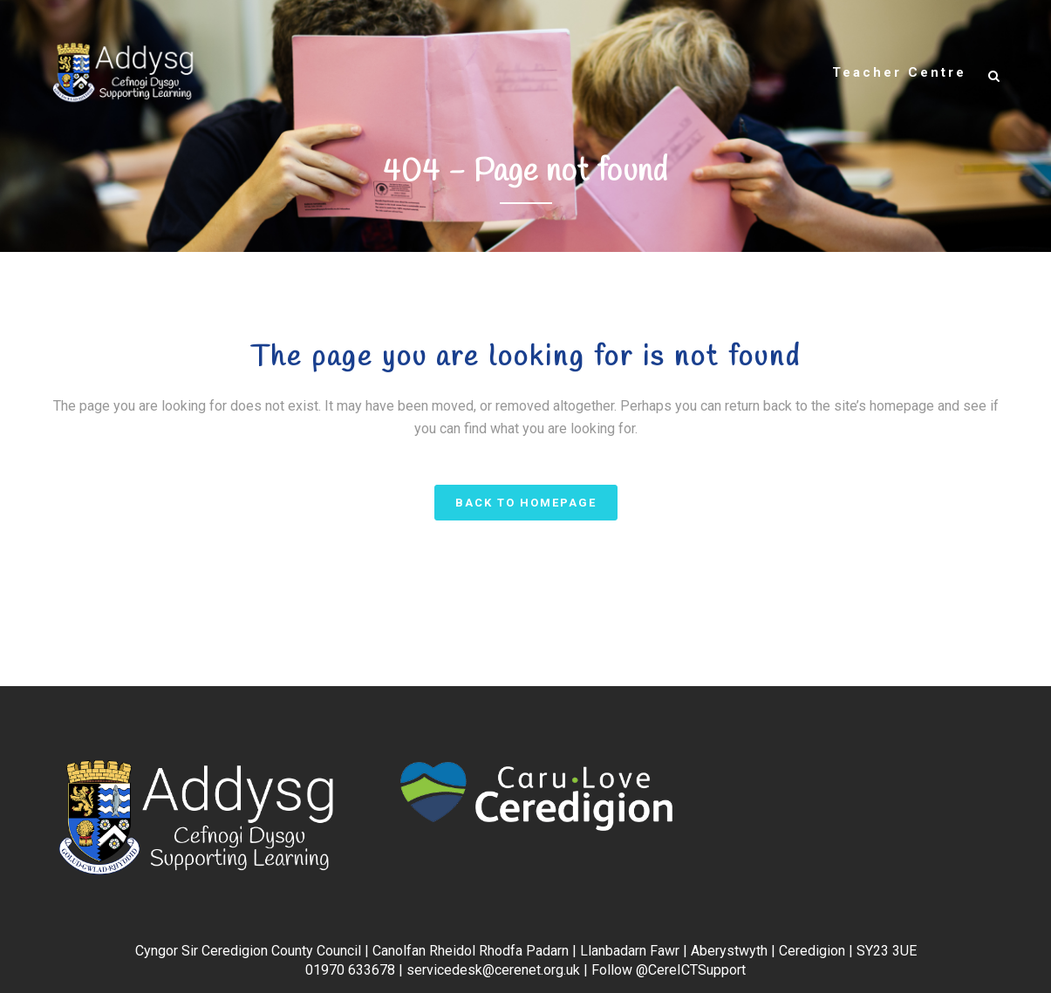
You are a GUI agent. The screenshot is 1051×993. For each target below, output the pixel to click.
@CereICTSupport (691, 970)
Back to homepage (526, 502)
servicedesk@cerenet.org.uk (493, 970)
